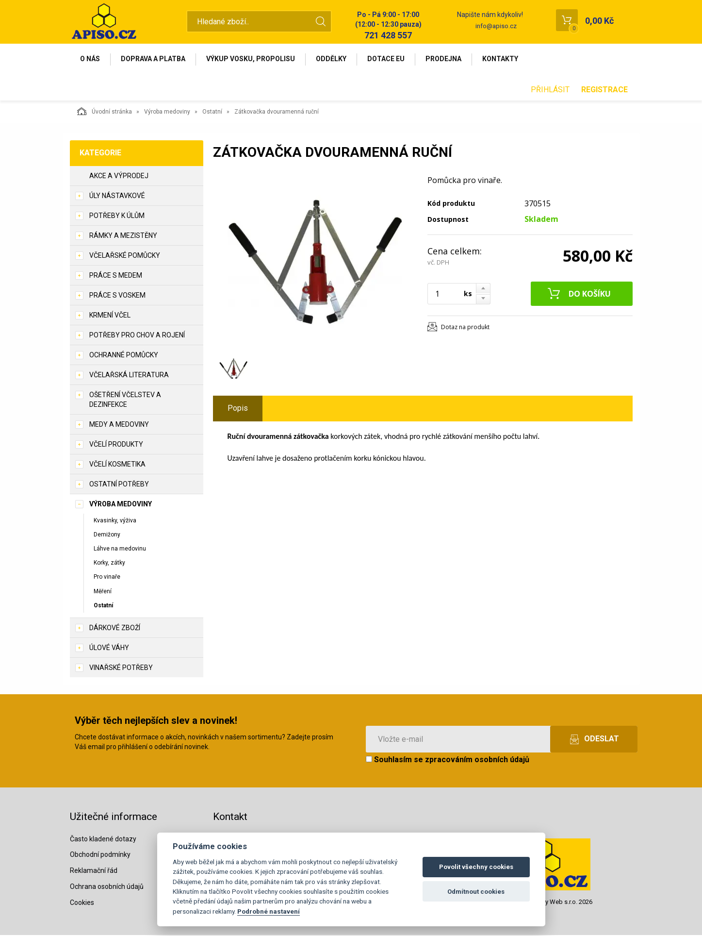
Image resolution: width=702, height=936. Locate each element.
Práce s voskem (117, 296)
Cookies (82, 903)
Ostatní (212, 112)
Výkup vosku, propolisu (253, 59)
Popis (238, 409)
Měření (103, 592)
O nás (91, 59)
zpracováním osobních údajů (477, 760)
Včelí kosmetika (117, 465)
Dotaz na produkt (465, 328)
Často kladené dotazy (103, 840)
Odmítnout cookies (476, 891)
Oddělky (335, 59)
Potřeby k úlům (117, 216)
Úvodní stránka (104, 112)
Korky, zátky (109, 563)
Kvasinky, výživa (115, 521)
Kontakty (507, 59)
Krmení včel (110, 316)
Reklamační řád (93, 871)
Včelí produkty (116, 445)
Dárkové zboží (114, 629)
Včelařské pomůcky (124, 256)
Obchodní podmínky (100, 856)
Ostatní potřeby (119, 485)
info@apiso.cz (496, 26)
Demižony (107, 535)
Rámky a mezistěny (123, 236)
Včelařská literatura (129, 376)
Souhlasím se (447, 760)
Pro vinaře (107, 577)
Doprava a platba (155, 59)
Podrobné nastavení (268, 911)
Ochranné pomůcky (123, 356)
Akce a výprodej (118, 177)
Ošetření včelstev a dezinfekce (125, 400)
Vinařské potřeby (121, 668)
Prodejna (449, 59)
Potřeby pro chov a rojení (137, 336)
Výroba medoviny (167, 112)
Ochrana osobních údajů (107, 887)
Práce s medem (115, 276)
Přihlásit (550, 90)
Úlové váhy (109, 648)
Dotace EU (390, 59)
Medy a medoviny (119, 425)
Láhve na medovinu (120, 549)
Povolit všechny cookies (476, 866)
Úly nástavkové (117, 197)
